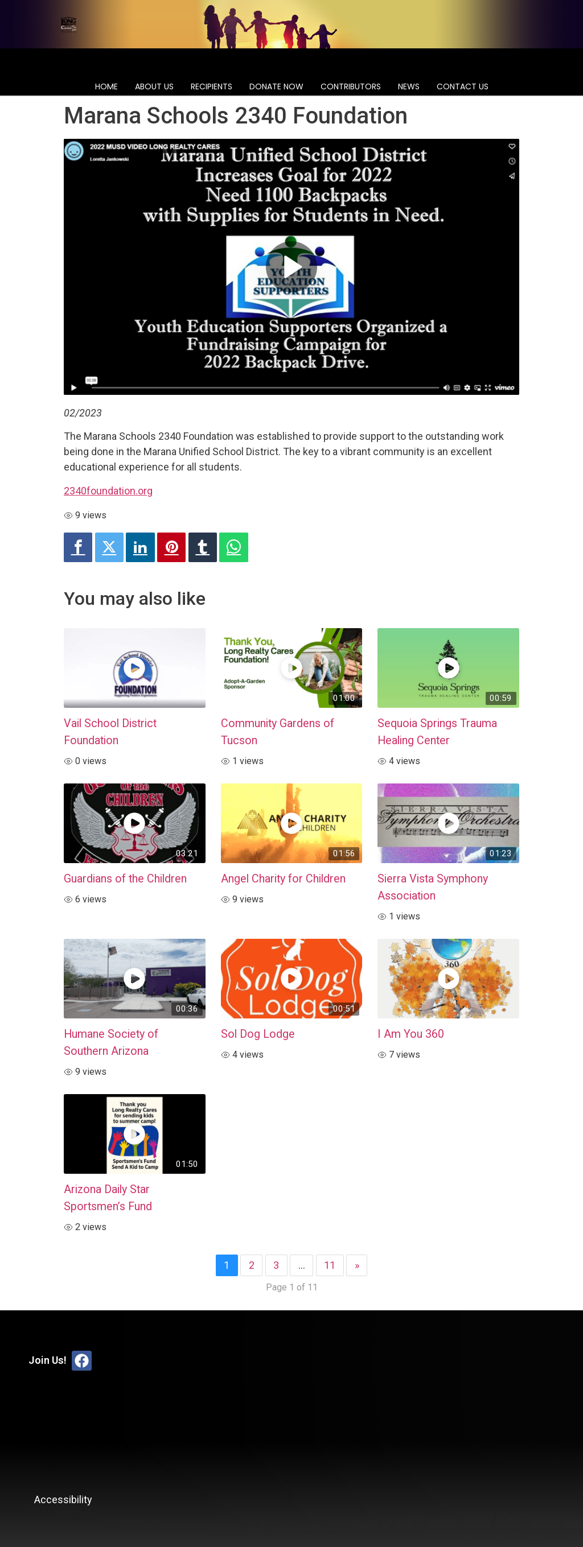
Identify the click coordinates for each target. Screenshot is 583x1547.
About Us (154, 86)
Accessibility (63, 1499)
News (409, 86)
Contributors (351, 86)
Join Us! (47, 1360)
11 (329, 1265)
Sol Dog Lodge (258, 1034)
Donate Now (276, 86)
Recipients (211, 86)
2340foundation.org (108, 491)
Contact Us (462, 86)
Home (106, 86)
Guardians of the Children (125, 878)
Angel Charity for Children (283, 878)
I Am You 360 (410, 1034)
